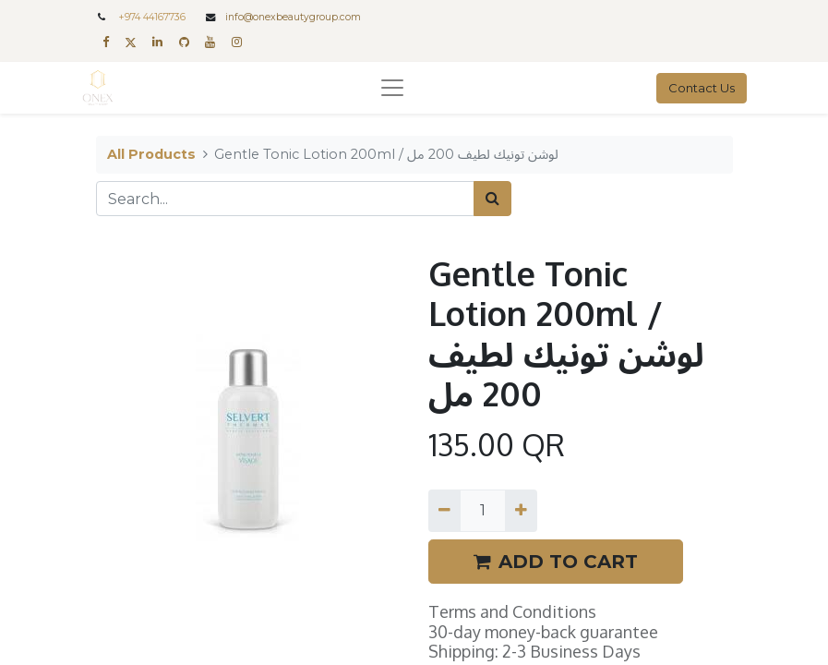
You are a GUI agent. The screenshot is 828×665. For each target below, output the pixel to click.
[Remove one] (444, 511)
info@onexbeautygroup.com (293, 17)
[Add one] (521, 511)
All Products (151, 154)
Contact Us (701, 87)
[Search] (492, 198)
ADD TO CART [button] (556, 561)
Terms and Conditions (512, 611)
